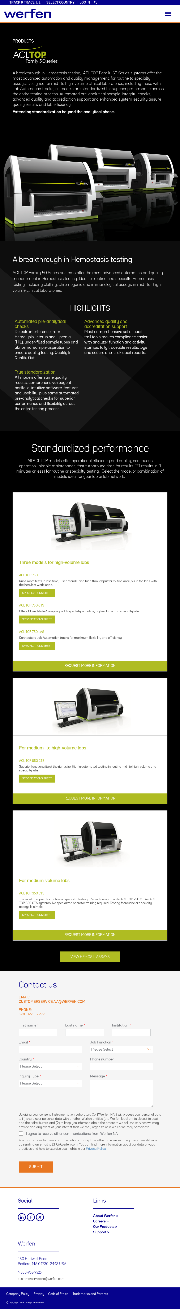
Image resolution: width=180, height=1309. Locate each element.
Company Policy (17, 1294)
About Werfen (104, 1216)
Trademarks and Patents (90, 1294)
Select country (60, 2)
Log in (85, 2)
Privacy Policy (96, 1148)
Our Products (104, 1227)
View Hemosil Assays (90, 957)
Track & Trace (25, 2)
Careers (99, 1221)
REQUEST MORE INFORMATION (90, 665)
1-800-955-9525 (32, 1014)
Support (99, 1232)
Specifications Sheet (37, 593)
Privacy (39, 1294)
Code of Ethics (58, 1294)
